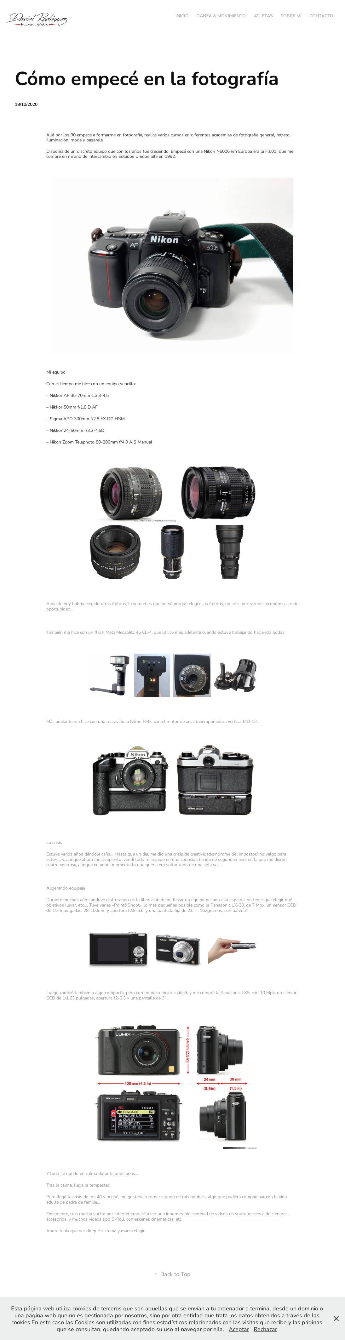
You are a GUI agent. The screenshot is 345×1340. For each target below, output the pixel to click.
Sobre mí (291, 16)
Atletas (263, 16)
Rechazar (265, 1329)
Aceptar (239, 1329)
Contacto (321, 16)
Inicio (182, 16)
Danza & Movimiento (221, 16)
